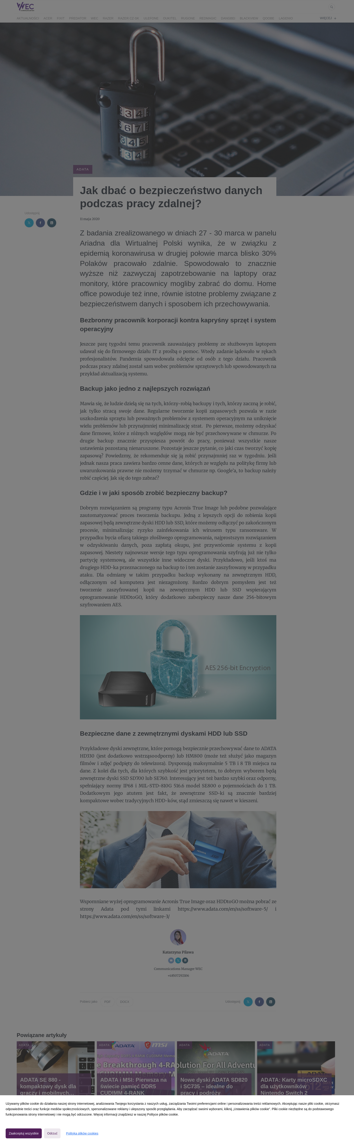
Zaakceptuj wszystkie (24, 1133)
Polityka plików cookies (82, 1133)
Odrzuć (52, 1133)
